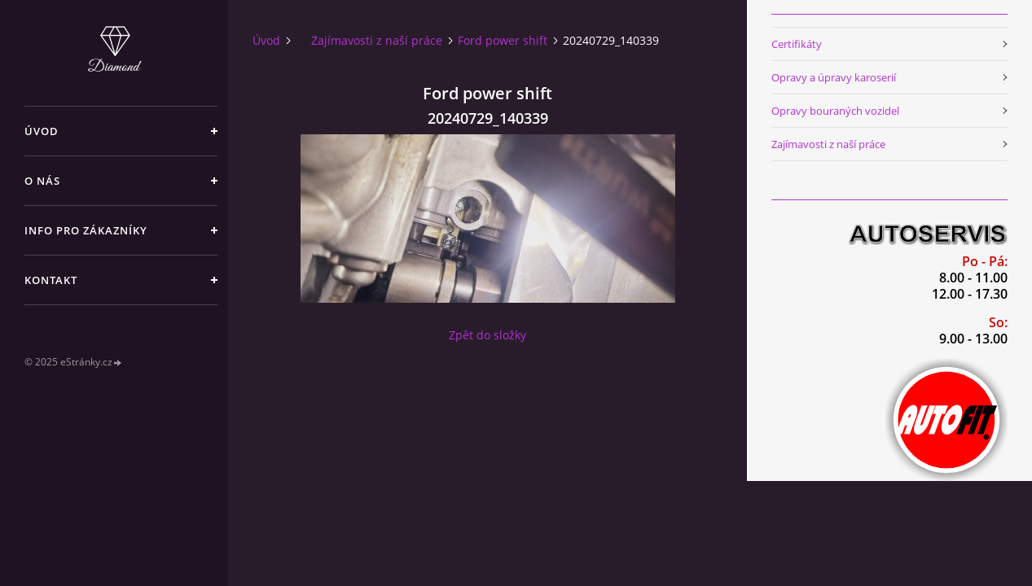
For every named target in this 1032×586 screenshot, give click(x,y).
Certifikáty (796, 44)
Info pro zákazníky (85, 230)
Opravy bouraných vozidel (835, 110)
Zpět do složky (487, 335)
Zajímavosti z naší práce (376, 40)
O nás (42, 180)
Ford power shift (502, 40)
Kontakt (50, 280)
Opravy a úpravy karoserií (833, 77)
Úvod (41, 131)
